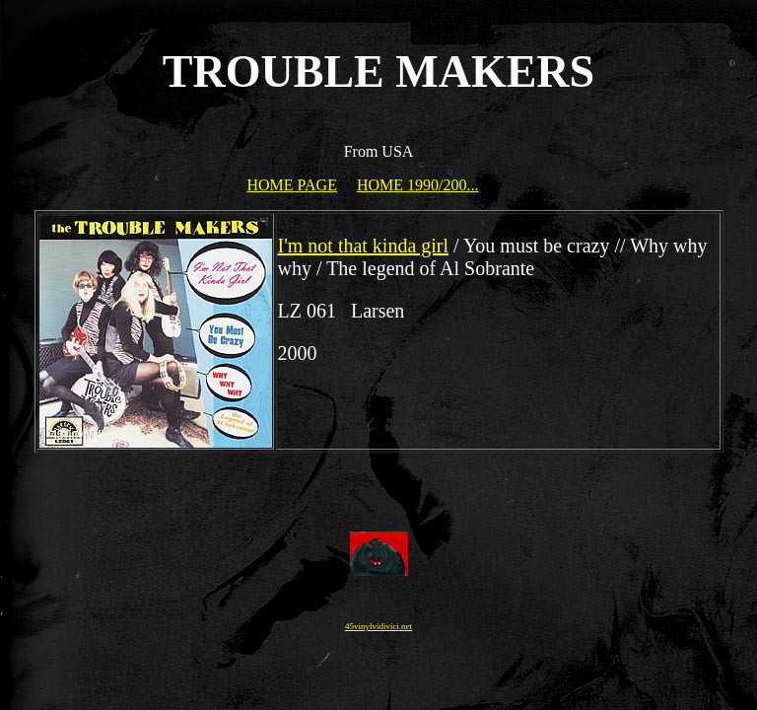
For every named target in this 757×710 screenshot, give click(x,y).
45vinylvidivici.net (378, 626)
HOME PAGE (292, 185)
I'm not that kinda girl (363, 245)
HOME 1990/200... (418, 185)
